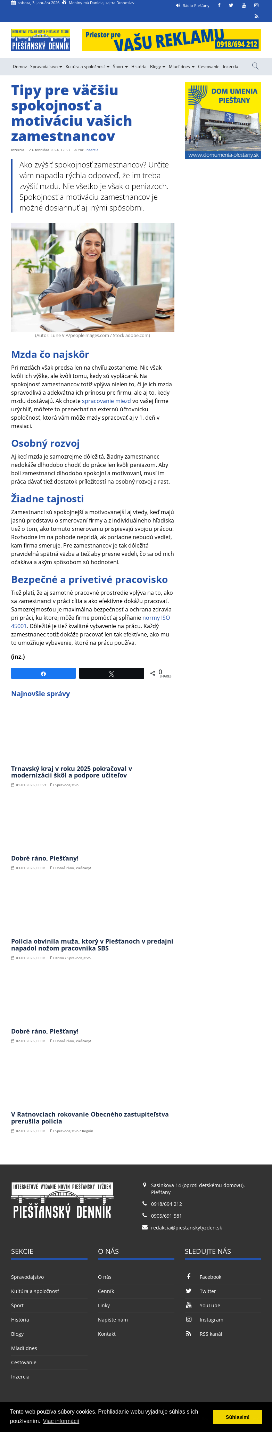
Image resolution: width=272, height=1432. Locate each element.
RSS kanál (203, 1334)
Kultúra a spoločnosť (87, 66)
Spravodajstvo (46, 66)
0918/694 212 (166, 1204)
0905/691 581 (166, 1215)
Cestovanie (209, 66)
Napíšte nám (113, 1319)
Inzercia (230, 66)
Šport (120, 66)
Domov (20, 66)
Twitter (200, 1291)
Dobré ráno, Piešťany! (45, 858)
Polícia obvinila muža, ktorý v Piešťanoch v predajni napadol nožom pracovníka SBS (92, 944)
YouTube (202, 1305)
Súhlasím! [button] (238, 1417)
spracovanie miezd (106, 401)
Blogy (157, 66)
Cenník (106, 1291)
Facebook (203, 1277)
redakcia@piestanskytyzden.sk (186, 1227)
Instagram (204, 1319)
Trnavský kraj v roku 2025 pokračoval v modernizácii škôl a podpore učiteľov (71, 772)
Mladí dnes (182, 66)
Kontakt (107, 1334)
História (139, 66)
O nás (105, 1277)
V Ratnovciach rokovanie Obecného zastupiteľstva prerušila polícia (90, 1117)
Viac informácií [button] (61, 1421)
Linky (104, 1305)
